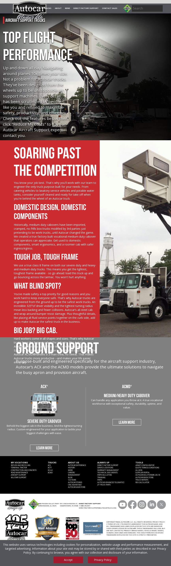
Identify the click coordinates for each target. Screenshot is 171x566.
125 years (72, 480)
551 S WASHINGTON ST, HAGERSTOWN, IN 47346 (69, 505)
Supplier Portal (142, 472)
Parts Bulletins (104, 475)
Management (74, 475)
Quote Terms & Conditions (147, 468)
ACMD (50, 472)
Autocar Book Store (144, 477)
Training (101, 477)
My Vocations (19, 462)
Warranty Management (108, 470)
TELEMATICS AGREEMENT (131, 524)
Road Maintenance (19, 472)
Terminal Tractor (19, 468)
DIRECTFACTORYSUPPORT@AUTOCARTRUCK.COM (97, 508)
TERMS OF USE (113, 524)
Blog (70, 477)
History (71, 468)
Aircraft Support (18, 475)
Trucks (47, 8)
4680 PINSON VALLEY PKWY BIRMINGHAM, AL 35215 (48, 505)
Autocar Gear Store (76, 487)
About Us (73, 462)
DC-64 (50, 470)
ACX (49, 465)
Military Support (18, 477)
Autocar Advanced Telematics (110, 482)
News (67, 8)
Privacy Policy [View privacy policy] (102, 560)
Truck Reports (141, 480)
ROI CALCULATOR (142, 482)
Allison (138, 470)
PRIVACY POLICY (158, 522)
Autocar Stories (75, 482)
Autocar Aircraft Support (26, 129)
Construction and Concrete (24, 470)
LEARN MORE (44, 447)
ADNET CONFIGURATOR (144, 465)
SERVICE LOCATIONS (105, 468)
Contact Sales (109, 8)
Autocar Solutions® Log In (147, 475)
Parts (99, 480)
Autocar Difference (77, 465)
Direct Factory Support (86, 8)
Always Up (103, 462)
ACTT (50, 468)
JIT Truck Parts (104, 485)
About (58, 8)
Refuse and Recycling (20, 465)
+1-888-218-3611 (84, 506)
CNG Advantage (75, 485)
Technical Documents (107, 472)
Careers (71, 472)
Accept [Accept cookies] (68, 560)
